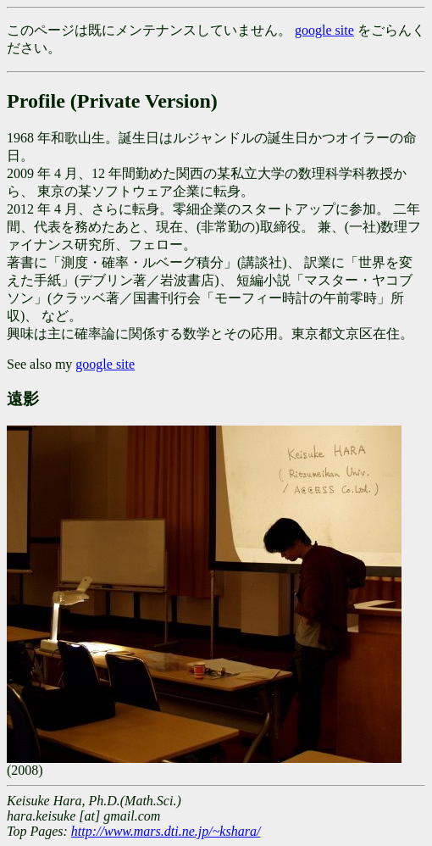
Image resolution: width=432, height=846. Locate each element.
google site (324, 30)
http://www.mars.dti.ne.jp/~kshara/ (165, 831)
